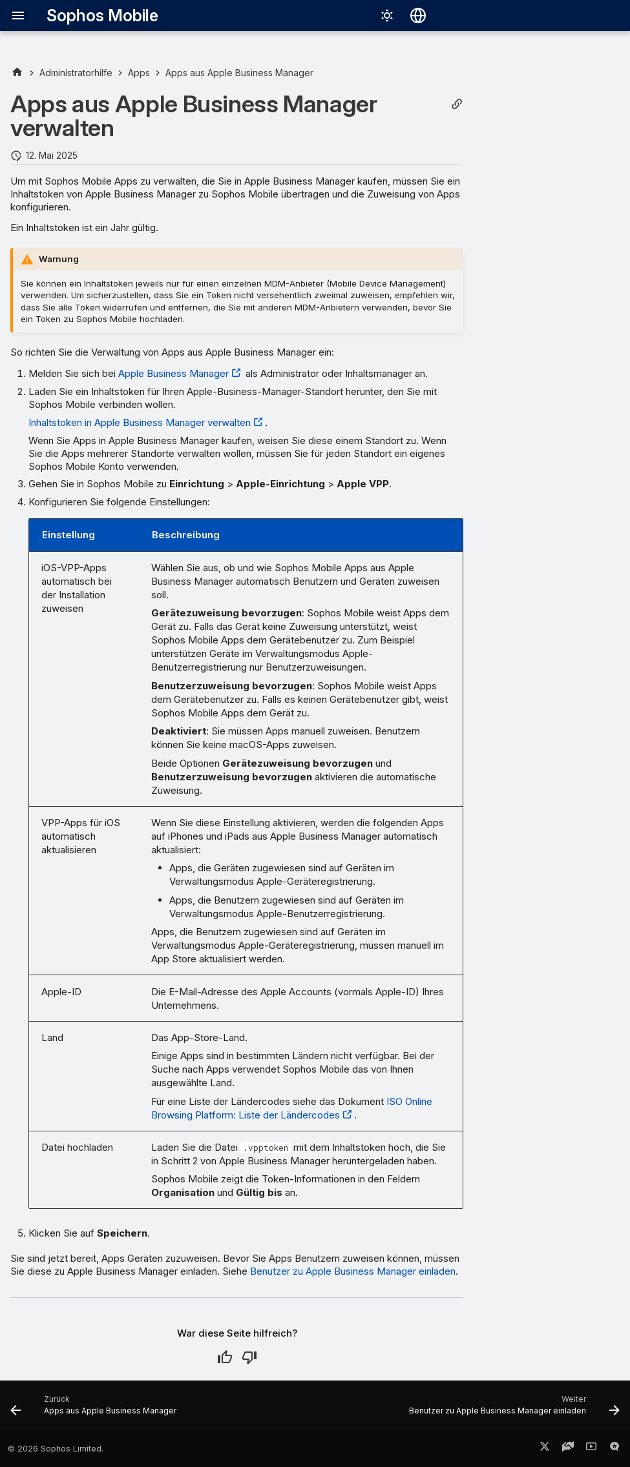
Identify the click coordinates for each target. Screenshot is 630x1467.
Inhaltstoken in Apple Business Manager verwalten (139, 422)
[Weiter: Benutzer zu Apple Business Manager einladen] (512, 1409)
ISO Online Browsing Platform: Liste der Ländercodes (291, 1108)
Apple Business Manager (173, 373)
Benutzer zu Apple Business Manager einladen (353, 1271)
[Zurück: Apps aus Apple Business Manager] (95, 1409)
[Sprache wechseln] (418, 15)
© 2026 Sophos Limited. (55, 1448)
